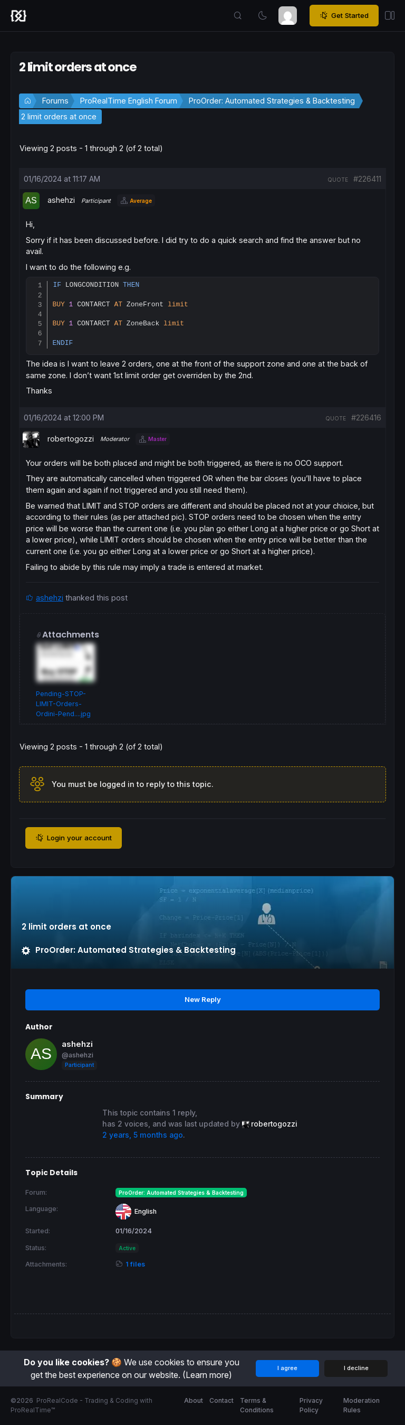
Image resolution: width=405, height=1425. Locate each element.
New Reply (203, 1001)
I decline (356, 1368)
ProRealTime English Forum (128, 100)
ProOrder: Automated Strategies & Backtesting (272, 100)
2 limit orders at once (59, 116)
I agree (287, 1368)
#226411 (367, 178)
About (193, 1401)
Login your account (73, 840)
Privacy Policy (311, 1405)
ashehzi (49, 599)
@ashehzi (77, 1057)
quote (337, 179)
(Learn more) (207, 1375)
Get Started (344, 16)
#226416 (366, 419)
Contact (221, 1401)
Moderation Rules (361, 1405)
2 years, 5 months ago (142, 1136)
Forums (55, 100)
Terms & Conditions (257, 1405)
